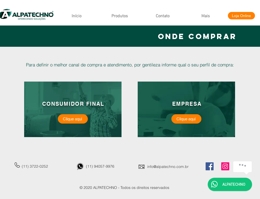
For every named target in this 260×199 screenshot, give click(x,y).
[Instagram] (225, 166)
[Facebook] (210, 166)
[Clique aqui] (73, 119)
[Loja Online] (241, 15)
